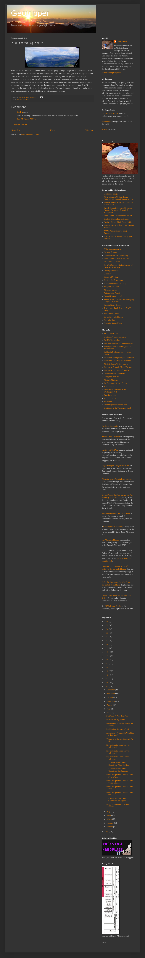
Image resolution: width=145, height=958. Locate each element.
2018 (107, 652)
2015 (107, 663)
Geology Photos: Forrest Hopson (116, 219)
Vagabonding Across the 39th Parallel (116, 513)
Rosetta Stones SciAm (112, 305)
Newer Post (16, 130)
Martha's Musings (111, 380)
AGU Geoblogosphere (112, 249)
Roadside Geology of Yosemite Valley (118, 343)
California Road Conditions (114, 374)
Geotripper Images (111, 194)
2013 (107, 671)
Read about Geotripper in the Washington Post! (115, 391)
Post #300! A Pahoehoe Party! (117, 716)
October (110, 697)
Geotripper (30, 13)
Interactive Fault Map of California (117, 361)
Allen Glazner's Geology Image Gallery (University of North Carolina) (118, 198)
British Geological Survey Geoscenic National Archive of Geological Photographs (118, 210)
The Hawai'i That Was (110, 450)
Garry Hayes (122, 42)
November (111, 694)
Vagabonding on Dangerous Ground (115, 466)
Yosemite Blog (109, 320)
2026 (107, 621)
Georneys (107, 274)
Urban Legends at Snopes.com (115, 405)
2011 (107, 679)
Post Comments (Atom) (30, 135)
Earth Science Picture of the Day (116, 259)
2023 (107, 633)
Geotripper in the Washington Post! (117, 408)
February (110, 823)
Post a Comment (20, 125)
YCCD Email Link (111, 334)
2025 (107, 625)
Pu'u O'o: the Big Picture (115, 720)
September (111, 701)
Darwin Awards (110, 395)
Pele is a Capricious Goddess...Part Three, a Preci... (119, 782)
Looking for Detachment (113, 280)
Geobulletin (106, 121)
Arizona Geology (110, 252)
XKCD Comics (110, 398)
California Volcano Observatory (116, 255)
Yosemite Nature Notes (113, 323)
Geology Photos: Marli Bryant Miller (118, 222)
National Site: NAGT (112, 293)
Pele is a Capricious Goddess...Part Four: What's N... (119, 776)
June (109, 713)
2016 (107, 660)
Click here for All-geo (110, 114)
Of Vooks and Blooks (113, 606)
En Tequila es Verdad (112, 262)
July (108, 709)
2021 (107, 641)
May (109, 812)
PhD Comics (109, 386)
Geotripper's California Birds (115, 337)
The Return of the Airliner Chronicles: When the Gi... (117, 764)
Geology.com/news (111, 271)
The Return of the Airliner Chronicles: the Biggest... (117, 770)
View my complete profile (112, 73)
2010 (107, 683)
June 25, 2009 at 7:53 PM (26, 119)
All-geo (104, 129)
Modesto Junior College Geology (116, 364)
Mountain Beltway (111, 290)
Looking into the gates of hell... (118, 729)
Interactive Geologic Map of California (119, 358)
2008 (107, 832)
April (109, 815)
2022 (107, 637)
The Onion (108, 402)
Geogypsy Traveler (111, 377)
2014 (107, 667)
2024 (107, 629)
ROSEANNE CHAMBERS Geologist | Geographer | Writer (119, 300)
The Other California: (110, 426)
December (111, 690)
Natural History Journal (113, 296)
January (110, 827)
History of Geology (111, 277)
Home (52, 130)
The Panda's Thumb (111, 314)
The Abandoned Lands (110, 540)
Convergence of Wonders (113, 527)
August (110, 705)
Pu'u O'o (26, 100)
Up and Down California (113, 317)
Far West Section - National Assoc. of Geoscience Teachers (118, 266)
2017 (107, 656)
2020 (107, 644)
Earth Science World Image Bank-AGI (118, 216)
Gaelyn (20, 112)
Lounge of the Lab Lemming (115, 283)
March (109, 819)
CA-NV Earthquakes (112, 340)
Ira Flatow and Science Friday (115, 383)
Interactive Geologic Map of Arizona (118, 367)
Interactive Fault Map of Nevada (116, 370)
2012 (107, 675)
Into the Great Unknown (111, 437)
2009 (107, 686)
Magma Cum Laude (111, 287)
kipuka (19, 100)
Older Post (89, 130)
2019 (107, 648)
